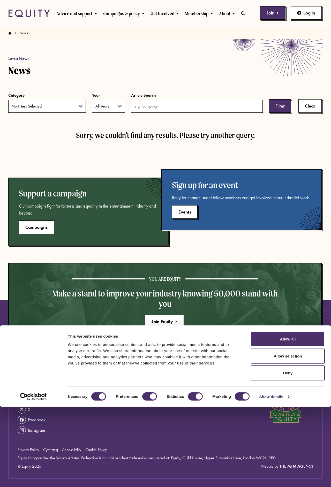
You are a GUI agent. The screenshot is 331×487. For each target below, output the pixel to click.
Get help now (35, 378)
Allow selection (288, 436)
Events (184, 212)
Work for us (130, 403)
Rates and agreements (187, 394)
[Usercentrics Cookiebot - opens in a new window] (33, 477)
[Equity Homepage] (29, 13)
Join (273, 13)
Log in (306, 13)
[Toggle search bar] (243, 13)
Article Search (143, 95)
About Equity (131, 378)
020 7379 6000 (38, 389)
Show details (271, 477)
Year (96, 95)
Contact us (129, 386)
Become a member (137, 394)
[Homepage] (9, 33)
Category (16, 95)
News (173, 378)
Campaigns (36, 227)
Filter (280, 106)
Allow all (288, 419)
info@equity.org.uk (39, 399)
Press (172, 386)
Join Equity (164, 321)
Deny (288, 453)
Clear (310, 106)
